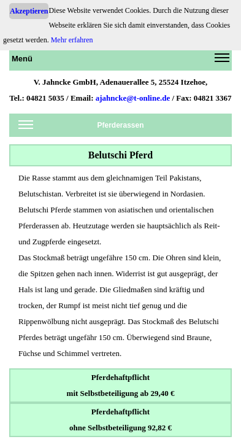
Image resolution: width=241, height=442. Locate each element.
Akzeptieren (29, 11)
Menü (120, 61)
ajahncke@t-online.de (133, 98)
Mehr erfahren (72, 40)
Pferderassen (81, 127)
